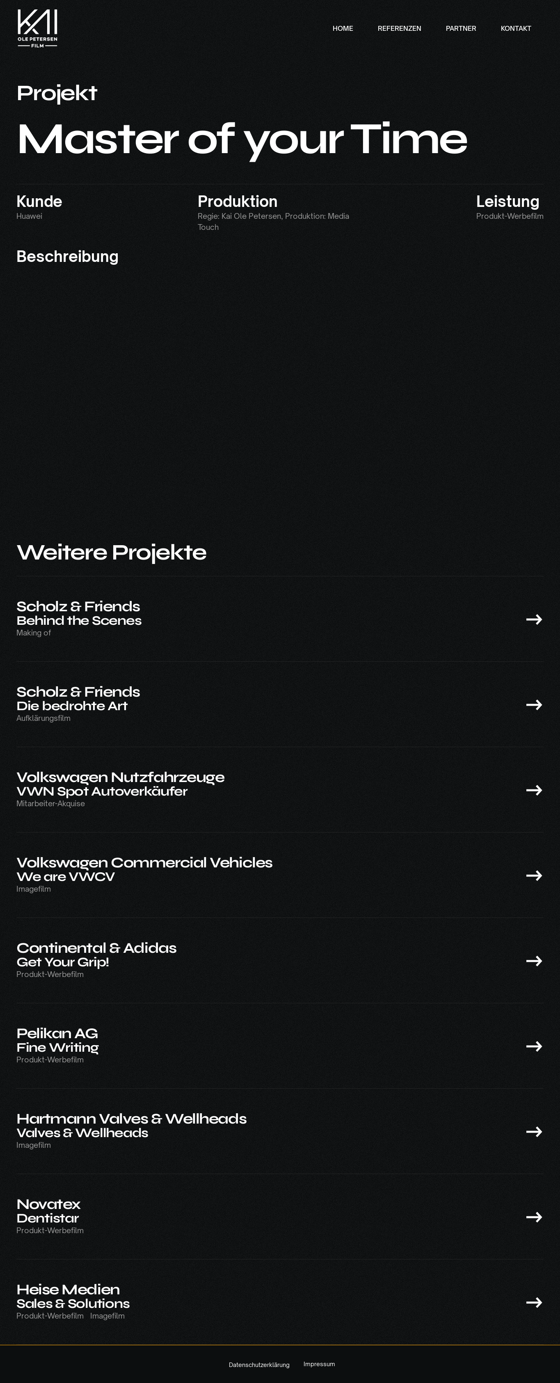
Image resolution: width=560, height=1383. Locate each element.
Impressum (319, 1364)
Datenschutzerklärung (259, 1364)
